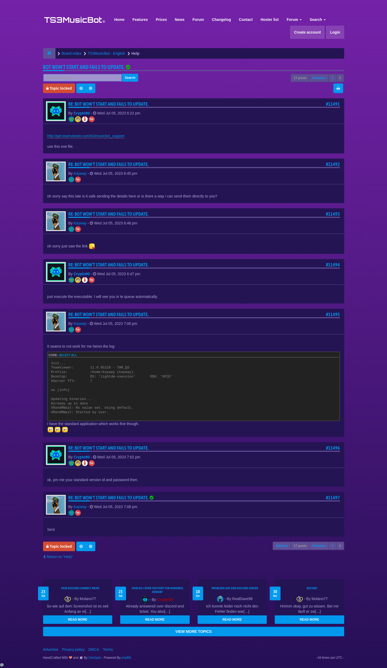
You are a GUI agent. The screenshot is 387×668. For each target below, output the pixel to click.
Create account (307, 32)
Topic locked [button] (59, 88)
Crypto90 (82, 113)
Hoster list (269, 19)
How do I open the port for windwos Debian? (157, 590)
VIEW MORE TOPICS (193, 631)
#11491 (333, 104)
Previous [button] (319, 78)
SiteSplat (94, 658)
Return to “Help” (58, 557)
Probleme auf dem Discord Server (234, 588)
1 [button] (332, 78)
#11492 (333, 164)
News (180, 19)
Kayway (80, 173)
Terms (108, 649)
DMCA (93, 649)
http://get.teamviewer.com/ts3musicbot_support (86, 136)
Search (318, 19)
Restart (312, 588)
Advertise (50, 649)
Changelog (221, 19)
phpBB (126, 658)
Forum (198, 19)
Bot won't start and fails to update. (84, 67)
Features (140, 19)
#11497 (333, 497)
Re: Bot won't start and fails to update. (108, 104)
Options (282, 546)
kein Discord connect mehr (80, 588)
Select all (68, 355)
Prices (161, 19)
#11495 (333, 314)
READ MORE (77, 619)
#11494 (333, 265)
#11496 (333, 448)
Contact (246, 19)
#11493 (333, 214)
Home (119, 19)
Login (335, 32)
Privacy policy (73, 649)
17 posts (300, 78)
